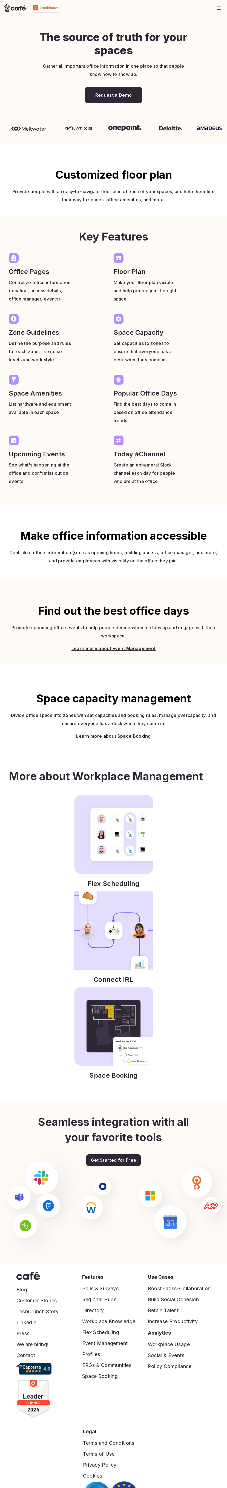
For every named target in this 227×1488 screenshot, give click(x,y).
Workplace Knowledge (109, 1321)
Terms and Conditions (108, 1443)
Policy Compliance (170, 1366)
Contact (25, 1355)
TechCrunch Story (37, 1311)
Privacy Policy (100, 1465)
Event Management (105, 1343)
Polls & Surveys (100, 1288)
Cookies (92, 1476)
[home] (15, 8)
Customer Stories (36, 1300)
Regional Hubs (99, 1299)
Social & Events (166, 1355)
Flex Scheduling (100, 1332)
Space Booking (100, 1376)
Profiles (91, 1354)
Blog (21, 1289)
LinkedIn (26, 1322)
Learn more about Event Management (113, 661)
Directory (93, 1310)
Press (23, 1333)
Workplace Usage (169, 1344)
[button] (219, 8)
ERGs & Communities (106, 1365)
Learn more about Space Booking (113, 749)
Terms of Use (99, 1454)
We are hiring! (32, 1344)
